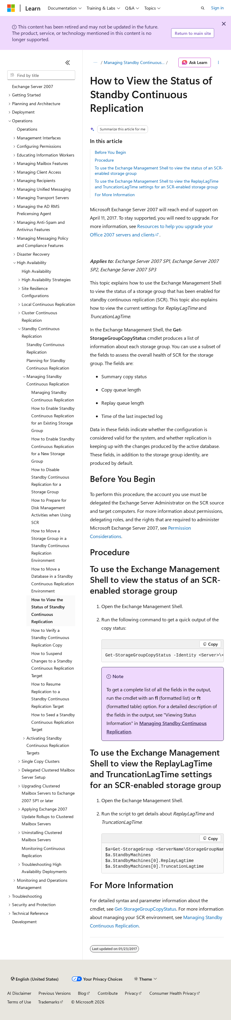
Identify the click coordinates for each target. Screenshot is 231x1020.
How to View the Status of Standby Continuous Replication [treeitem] (48, 611)
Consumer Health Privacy (172, 993)
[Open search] (203, 8)
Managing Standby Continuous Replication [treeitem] (52, 396)
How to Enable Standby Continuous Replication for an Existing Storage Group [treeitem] (53, 419)
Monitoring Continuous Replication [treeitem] (43, 852)
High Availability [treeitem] (36, 271)
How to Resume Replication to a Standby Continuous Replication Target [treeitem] (50, 695)
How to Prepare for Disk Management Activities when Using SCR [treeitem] (51, 511)
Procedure (104, 160)
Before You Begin (110, 152)
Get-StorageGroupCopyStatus (145, 909)
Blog (82, 993)
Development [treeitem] (24, 921)
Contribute (108, 993)
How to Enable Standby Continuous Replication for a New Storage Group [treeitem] (53, 450)
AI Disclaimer (19, 993)
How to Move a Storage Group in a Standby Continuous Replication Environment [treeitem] (50, 545)
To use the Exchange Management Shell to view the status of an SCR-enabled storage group (159, 170)
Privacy (131, 993)
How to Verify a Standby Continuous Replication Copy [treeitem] (50, 637)
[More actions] (218, 62)
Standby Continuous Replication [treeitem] (45, 348)
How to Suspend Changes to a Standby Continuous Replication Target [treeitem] (52, 664)
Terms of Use (19, 1002)
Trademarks (48, 1002)
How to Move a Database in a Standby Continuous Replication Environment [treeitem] (52, 580)
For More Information (115, 194)
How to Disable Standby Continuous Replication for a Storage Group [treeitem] (50, 481)
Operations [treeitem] (27, 129)
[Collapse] (67, 62)
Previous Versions (54, 993)
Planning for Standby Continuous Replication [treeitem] (47, 364)
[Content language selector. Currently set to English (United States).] (34, 979)
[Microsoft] (11, 8)
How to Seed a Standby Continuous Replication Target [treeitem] (53, 722)
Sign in (217, 8)
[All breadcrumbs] (95, 62)
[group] (162, 655)
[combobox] (41, 75)
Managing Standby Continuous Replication (134, 62)
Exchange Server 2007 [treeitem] (32, 86)
